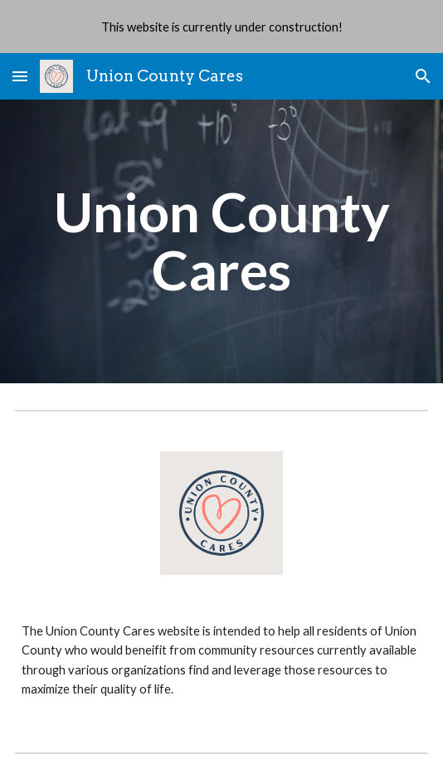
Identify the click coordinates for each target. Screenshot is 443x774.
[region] (221, 26)
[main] (221, 241)
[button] (20, 76)
